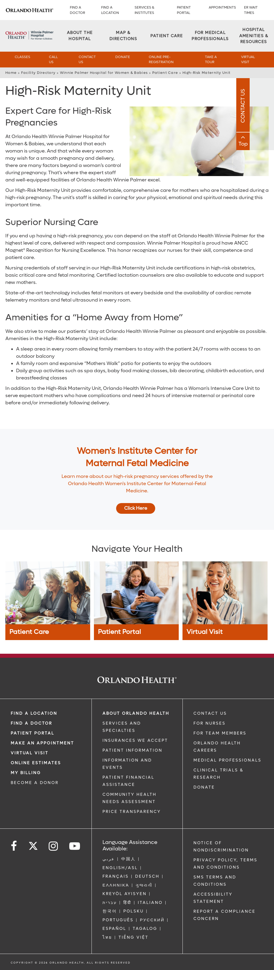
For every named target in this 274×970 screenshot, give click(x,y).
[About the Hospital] (79, 36)
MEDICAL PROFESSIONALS (227, 760)
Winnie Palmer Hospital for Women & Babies (104, 72)
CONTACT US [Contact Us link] (210, 713)
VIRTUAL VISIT (29, 753)
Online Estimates (36, 763)
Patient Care (165, 72)
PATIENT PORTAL (184, 10)
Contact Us (87, 59)
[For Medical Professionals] (210, 36)
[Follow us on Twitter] (33, 844)
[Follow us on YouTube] (75, 846)
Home (11, 72)
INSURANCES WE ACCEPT (135, 740)
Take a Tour (211, 59)
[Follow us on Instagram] (54, 846)
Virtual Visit (248, 59)
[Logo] (29, 10)
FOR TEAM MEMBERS (219, 733)
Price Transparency (131, 811)
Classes (22, 57)
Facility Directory (38, 72)
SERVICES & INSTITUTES (144, 10)
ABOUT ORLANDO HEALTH (135, 713)
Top (267, 145)
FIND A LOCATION (110, 10)
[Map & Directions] (123, 36)
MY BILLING (26, 772)
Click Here (135, 508)
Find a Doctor (77, 10)
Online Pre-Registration (161, 59)
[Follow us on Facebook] (14, 846)
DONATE (204, 787)
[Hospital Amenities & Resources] (253, 36)
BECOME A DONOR (35, 782)
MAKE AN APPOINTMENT (42, 743)
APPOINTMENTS (222, 7)
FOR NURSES (209, 723)
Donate (122, 57)
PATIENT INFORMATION (132, 750)
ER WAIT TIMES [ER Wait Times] (251, 10)
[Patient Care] (166, 36)
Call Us (53, 59)
